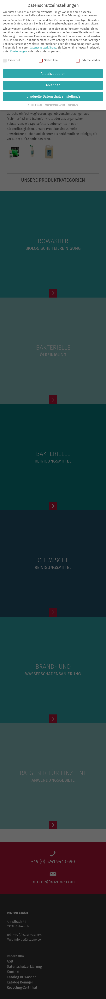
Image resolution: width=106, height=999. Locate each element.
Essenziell (12, 60)
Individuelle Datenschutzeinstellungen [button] (53, 97)
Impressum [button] (73, 105)
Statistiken (48, 60)
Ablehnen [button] (53, 85)
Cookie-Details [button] (35, 105)
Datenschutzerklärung (42, 47)
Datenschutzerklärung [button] (54, 105)
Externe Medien (88, 60)
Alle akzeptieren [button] (53, 74)
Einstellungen (18, 51)
